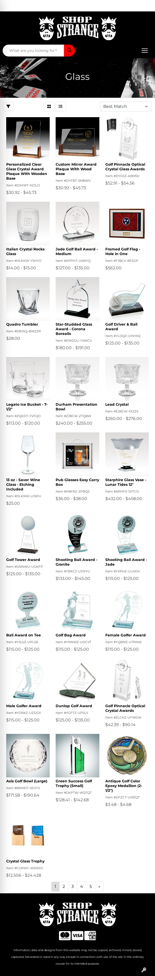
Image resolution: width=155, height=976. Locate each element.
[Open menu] (144, 50)
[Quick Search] (33, 51)
